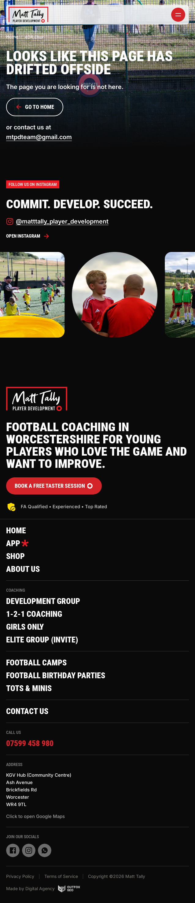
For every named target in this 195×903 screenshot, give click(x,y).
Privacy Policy (20, 876)
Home (12, 36)
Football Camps (36, 663)
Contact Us (27, 711)
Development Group (43, 601)
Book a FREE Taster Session (54, 486)
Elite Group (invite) (42, 640)
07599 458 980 (29, 743)
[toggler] (178, 15)
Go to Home (34, 107)
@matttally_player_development (57, 221)
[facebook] (13, 850)
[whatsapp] (44, 850)
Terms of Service (61, 876)
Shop (15, 556)
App (17, 543)
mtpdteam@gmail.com (39, 137)
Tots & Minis (29, 688)
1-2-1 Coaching (34, 614)
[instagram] (28, 850)
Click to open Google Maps (35, 816)
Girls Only (25, 627)
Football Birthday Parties (55, 675)
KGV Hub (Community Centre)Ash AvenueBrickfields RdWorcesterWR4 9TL (38, 789)
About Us (23, 569)
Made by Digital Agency (43, 888)
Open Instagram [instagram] (28, 236)
